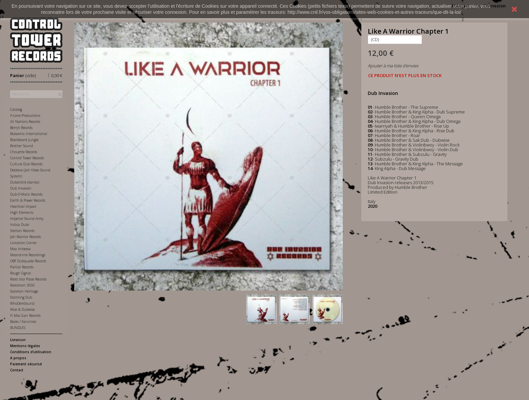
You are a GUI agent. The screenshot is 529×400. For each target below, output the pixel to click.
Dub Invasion (20, 188)
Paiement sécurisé (26, 364)
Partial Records (21, 267)
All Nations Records (25, 121)
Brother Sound (21, 145)
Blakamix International (28, 133)
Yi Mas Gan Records (25, 315)
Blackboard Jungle (24, 139)
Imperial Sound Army (27, 218)
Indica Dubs (19, 224)
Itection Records (22, 230)
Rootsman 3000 (22, 285)
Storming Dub (21, 297)
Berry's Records (21, 127)
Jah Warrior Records (25, 236)
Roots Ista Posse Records (28, 279)
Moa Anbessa (20, 248)
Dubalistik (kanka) (24, 182)
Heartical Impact (23, 206)
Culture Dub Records (26, 164)
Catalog (16, 109)
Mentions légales (25, 345)
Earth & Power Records (27, 200)
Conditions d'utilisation (30, 351)
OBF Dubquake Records (28, 261)
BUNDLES (17, 327)
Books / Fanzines (23, 321)
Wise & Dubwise (22, 309)
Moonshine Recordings (27, 255)
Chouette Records (23, 151)
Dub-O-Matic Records (26, 194)
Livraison (18, 339)
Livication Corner (23, 242)
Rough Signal (20, 273)
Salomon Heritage (24, 291)
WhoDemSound (22, 303)
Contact (16, 370)
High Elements (21, 212)
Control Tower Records (27, 158)
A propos (18, 358)
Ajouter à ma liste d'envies (393, 66)
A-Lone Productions (25, 115)
